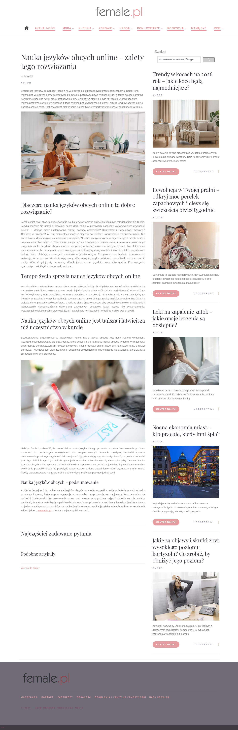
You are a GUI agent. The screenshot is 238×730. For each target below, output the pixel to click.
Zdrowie (105, 28)
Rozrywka (175, 28)
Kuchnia (85, 28)
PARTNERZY (65, 697)
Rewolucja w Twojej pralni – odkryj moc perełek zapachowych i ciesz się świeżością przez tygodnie (186, 199)
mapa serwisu (159, 697)
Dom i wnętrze (148, 28)
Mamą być (199, 28)
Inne (217, 28)
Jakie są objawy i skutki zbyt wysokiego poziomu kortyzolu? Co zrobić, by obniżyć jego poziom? (186, 550)
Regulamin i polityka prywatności (120, 697)
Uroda (125, 28)
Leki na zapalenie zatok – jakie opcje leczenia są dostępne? (183, 318)
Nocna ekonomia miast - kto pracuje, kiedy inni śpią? (186, 430)
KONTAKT (47, 697)
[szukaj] (178, 60)
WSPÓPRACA (29, 697)
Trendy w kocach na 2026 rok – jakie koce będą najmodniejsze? (183, 80)
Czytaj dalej (166, 171)
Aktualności (45, 28)
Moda (67, 28)
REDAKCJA (84, 697)
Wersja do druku (30, 568)
